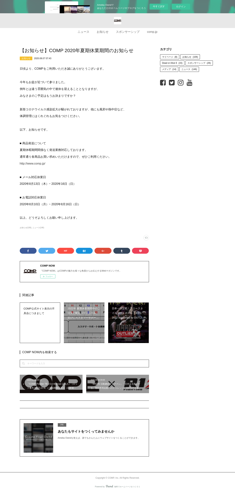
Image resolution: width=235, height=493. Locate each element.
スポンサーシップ (128, 31)
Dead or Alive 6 (172, 63)
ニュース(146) (38, 228)
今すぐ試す (159, 6)
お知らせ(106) (25, 228)
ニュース (83, 31)
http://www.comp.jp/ (32, 163)
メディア (169, 69)
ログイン (181, 6)
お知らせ (103, 31)
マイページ (169, 57)
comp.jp (152, 31)
